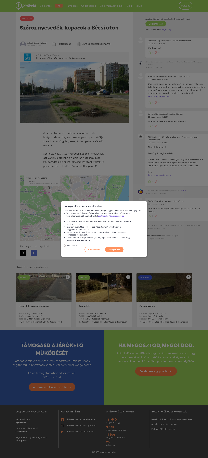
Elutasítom (94, 249)
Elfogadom (114, 249)
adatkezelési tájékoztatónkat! (111, 216)
